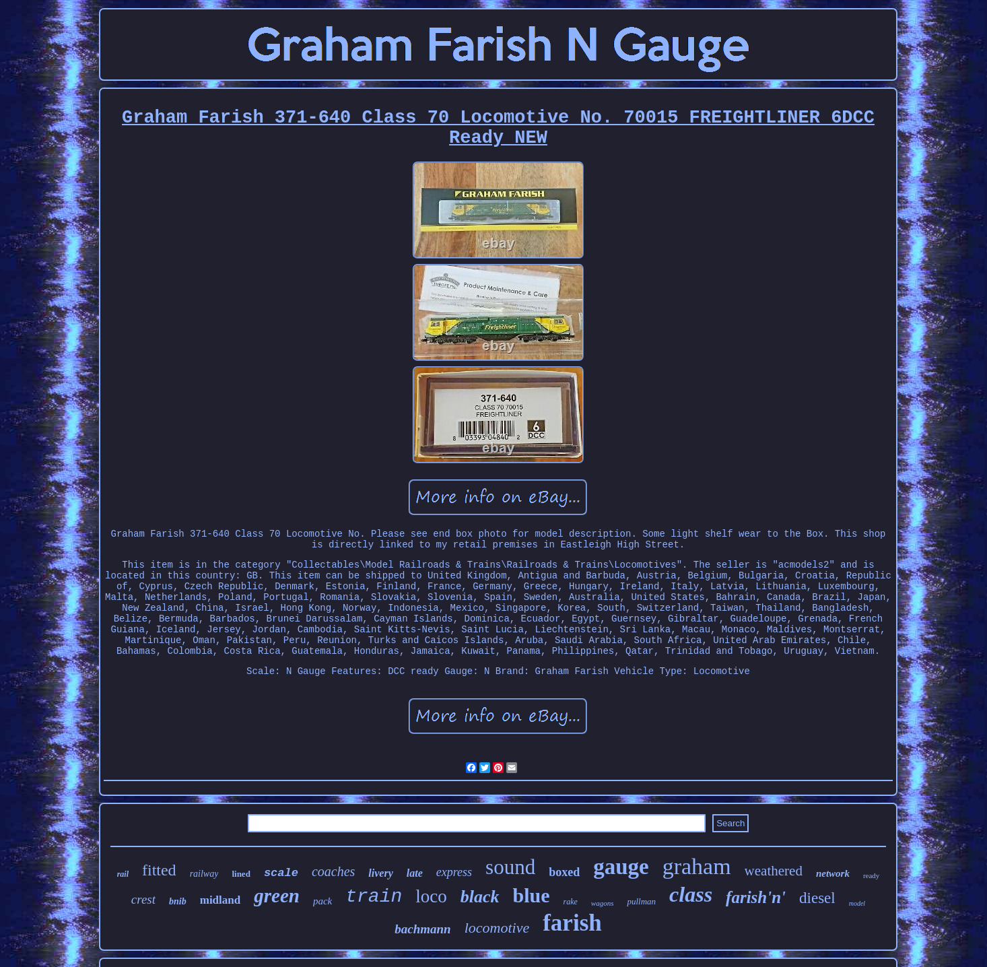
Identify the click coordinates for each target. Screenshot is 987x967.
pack (322, 901)
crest (143, 899)
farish (572, 923)
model (857, 903)
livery (380, 873)
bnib (177, 901)
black (480, 896)
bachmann (422, 929)
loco (431, 896)
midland (220, 900)
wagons (602, 903)
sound (510, 867)
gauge (621, 867)
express (454, 872)
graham (696, 866)
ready (871, 875)
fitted (159, 870)
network (833, 873)
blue (531, 895)
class (690, 894)
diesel (817, 898)
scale (281, 873)
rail (123, 874)
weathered (774, 871)
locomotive (497, 927)
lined (241, 874)
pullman (641, 901)
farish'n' (756, 897)
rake (571, 901)
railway (204, 874)
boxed (564, 872)
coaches (333, 871)
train (373, 896)
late (415, 873)
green (277, 895)
